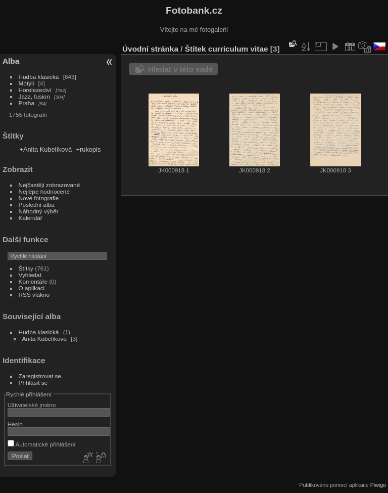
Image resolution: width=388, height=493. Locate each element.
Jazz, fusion (34, 96)
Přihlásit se (33, 382)
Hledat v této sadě (180, 69)
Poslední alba (37, 204)
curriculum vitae (238, 48)
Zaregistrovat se (40, 376)
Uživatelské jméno (32, 404)
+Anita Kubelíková (45, 149)
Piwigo (378, 485)
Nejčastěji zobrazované (49, 185)
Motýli (26, 83)
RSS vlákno (34, 294)
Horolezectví (35, 89)
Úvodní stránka (150, 48)
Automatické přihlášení (42, 444)
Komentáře (33, 281)
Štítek (195, 48)
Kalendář (30, 217)
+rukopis (88, 149)
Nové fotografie (39, 198)
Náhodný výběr (39, 211)
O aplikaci (32, 288)
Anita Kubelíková (44, 338)
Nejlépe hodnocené (44, 191)
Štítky (26, 268)
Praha (26, 103)
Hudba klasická (39, 76)
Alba (11, 61)
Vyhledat (30, 275)
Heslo (15, 424)
